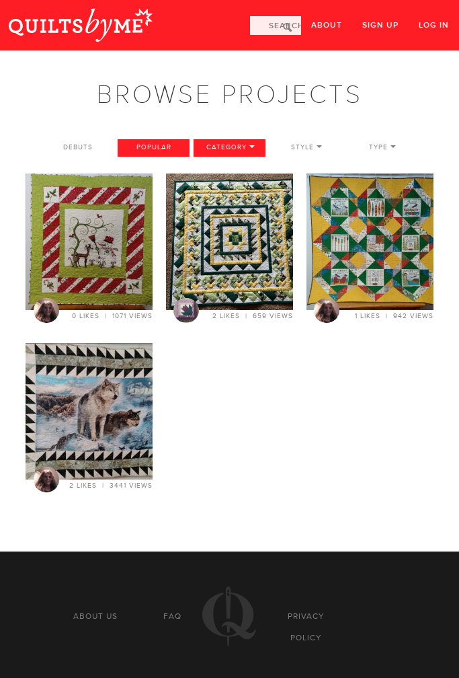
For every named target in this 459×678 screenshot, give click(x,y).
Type (378, 147)
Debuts (78, 147)
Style (302, 147)
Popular (153, 147)
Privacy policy (306, 626)
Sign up (380, 25)
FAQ (172, 616)
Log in (434, 25)
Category (226, 147)
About (326, 25)
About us (95, 616)
